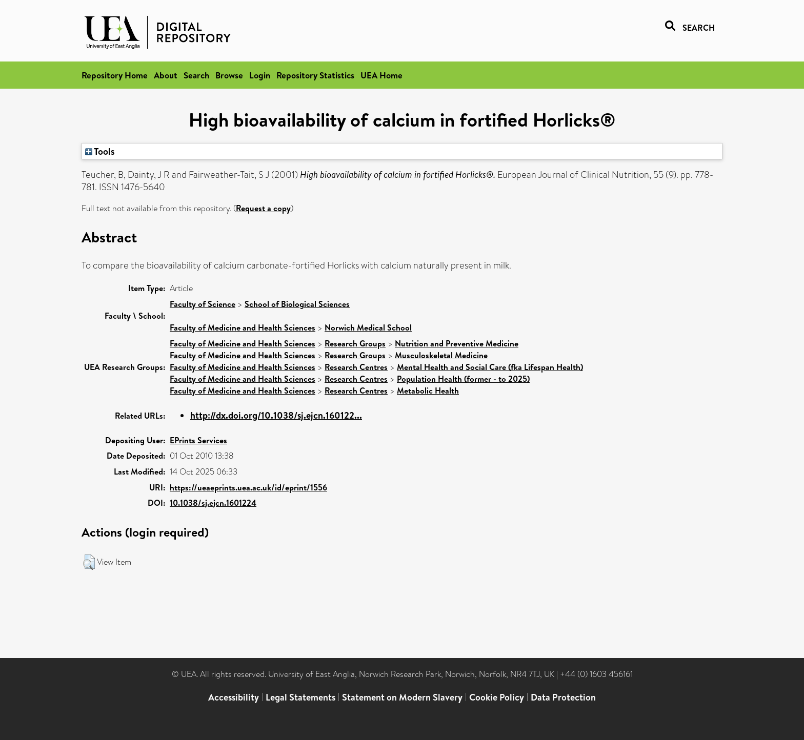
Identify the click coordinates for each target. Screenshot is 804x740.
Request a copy (263, 208)
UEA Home (381, 75)
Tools (100, 151)
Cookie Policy (496, 697)
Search (196, 75)
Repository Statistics (315, 75)
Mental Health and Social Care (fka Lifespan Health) (490, 367)
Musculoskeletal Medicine (441, 355)
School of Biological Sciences (297, 304)
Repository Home (115, 75)
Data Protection (563, 697)
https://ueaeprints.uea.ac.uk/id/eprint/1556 (248, 487)
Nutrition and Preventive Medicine (456, 343)
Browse (229, 75)
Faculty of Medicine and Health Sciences (242, 327)
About (165, 75)
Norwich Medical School (368, 327)
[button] (89, 562)
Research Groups (355, 343)
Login (259, 75)
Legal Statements (300, 697)
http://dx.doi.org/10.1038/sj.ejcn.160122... (276, 415)
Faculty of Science (202, 304)
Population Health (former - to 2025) (463, 378)
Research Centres (356, 367)
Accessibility (233, 697)
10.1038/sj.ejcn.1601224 (213, 502)
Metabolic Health (428, 390)
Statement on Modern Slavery (402, 697)
